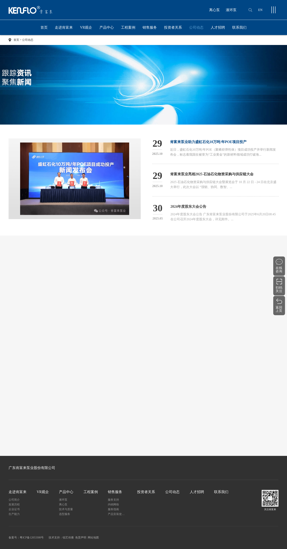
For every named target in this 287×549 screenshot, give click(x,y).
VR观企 (86, 27)
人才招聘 (218, 27)
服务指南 (113, 509)
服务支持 (113, 499)
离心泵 (214, 10)
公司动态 (196, 27)
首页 (44, 27)
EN (260, 10)
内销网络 (113, 504)
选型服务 (64, 514)
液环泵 (231, 10)
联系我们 (239, 27)
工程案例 (128, 27)
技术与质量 (66, 509)
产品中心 (106, 30)
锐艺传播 (68, 537)
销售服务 (150, 30)
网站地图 (93, 537)
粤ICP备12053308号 (32, 537)
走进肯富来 (64, 30)
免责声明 (80, 537)
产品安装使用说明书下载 (117, 514)
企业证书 (14, 509)
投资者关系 (173, 27)
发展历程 (14, 504)
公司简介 (14, 499)
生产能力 (14, 514)
